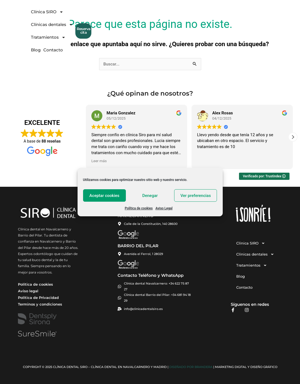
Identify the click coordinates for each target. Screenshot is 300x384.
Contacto (216, 15)
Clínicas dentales (132, 15)
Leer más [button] (99, 161)
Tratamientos (173, 15)
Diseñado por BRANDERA (191, 367)
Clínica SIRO (92, 15)
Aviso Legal (163, 208)
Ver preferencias (195, 195)
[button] (293, 137)
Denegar (150, 195)
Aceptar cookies (104, 195)
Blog (198, 15)
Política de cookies (139, 208)
